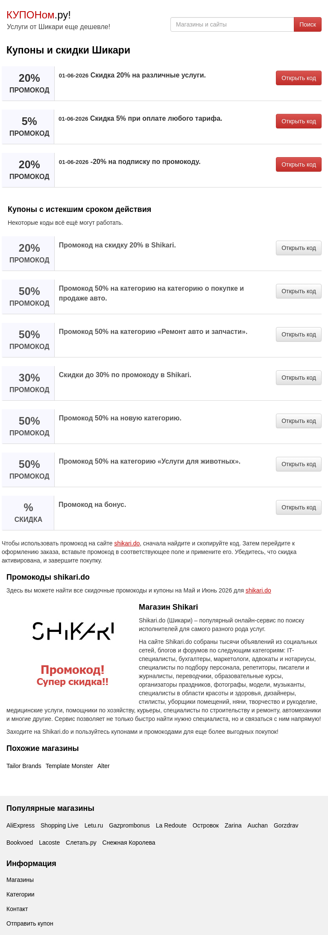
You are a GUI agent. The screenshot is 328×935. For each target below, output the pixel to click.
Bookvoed (19, 842)
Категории (20, 894)
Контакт (17, 908)
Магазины (20, 879)
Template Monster (69, 765)
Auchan (258, 825)
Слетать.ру (81, 842)
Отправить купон (29, 923)
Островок (206, 825)
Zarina (233, 825)
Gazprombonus (129, 825)
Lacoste (49, 842)
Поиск (307, 24)
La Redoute (171, 825)
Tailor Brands (23, 765)
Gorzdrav (286, 825)
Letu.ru (94, 825)
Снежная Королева (128, 842)
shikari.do (127, 543)
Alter (103, 765)
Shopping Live (60, 825)
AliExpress (20, 825)
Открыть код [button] (298, 77)
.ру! (38, 15)
